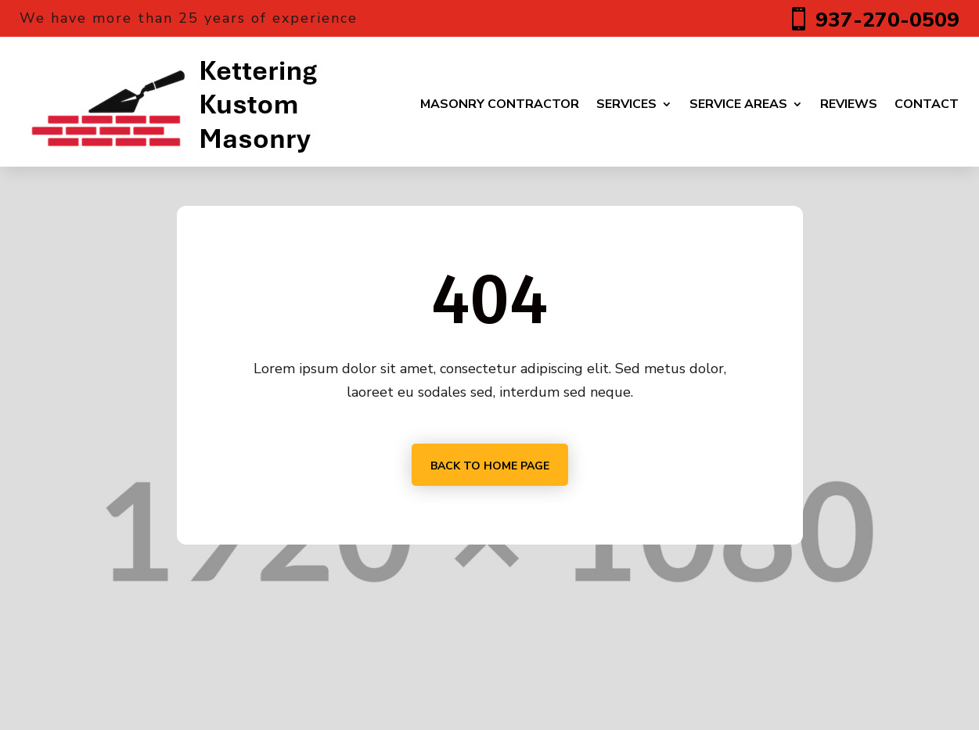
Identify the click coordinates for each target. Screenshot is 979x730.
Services (626, 104)
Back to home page (489, 465)
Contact (926, 104)
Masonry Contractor (499, 104)
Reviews (848, 104)
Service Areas (738, 104)
